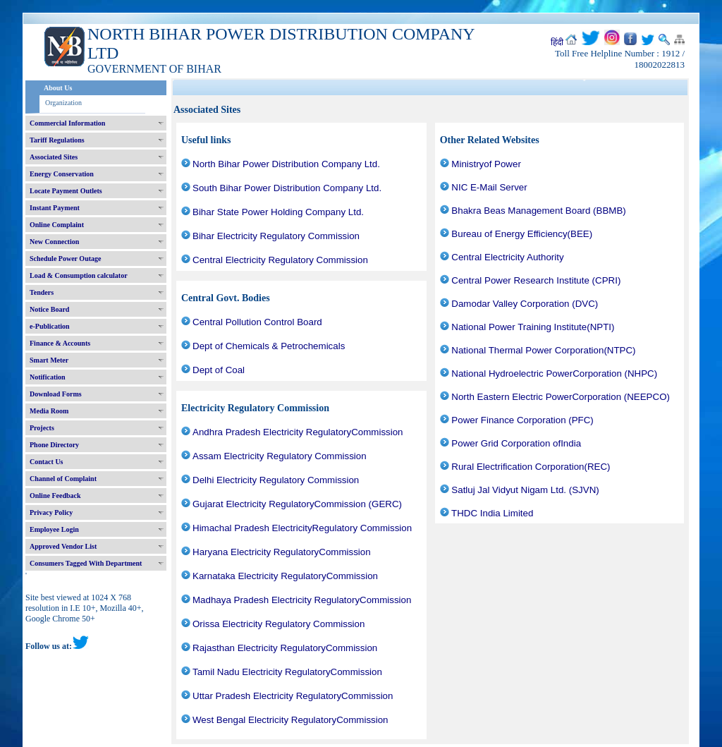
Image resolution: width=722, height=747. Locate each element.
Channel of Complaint (63, 478)
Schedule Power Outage (65, 258)
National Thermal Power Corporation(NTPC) (543, 350)
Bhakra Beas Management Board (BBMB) (538, 210)
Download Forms (56, 394)
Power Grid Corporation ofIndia (516, 443)
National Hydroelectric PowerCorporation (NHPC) (554, 373)
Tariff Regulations (57, 140)
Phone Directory (54, 445)
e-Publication (50, 326)
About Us (58, 88)
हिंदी (557, 42)
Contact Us (46, 462)
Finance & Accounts (60, 343)
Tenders (42, 292)
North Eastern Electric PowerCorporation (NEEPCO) (560, 396)
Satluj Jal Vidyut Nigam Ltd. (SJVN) (525, 490)
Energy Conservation (62, 174)
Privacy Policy (51, 512)
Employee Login (54, 529)
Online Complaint (57, 225)
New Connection (54, 241)
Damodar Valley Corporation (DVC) (524, 303)
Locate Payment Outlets (66, 191)
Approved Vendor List (63, 546)
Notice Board (49, 309)
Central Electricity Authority (507, 257)
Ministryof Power (486, 164)
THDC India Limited (492, 513)
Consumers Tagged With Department (86, 563)
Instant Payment (55, 208)
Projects (42, 428)
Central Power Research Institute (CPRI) (535, 280)
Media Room (49, 411)
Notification (48, 377)
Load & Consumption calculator (79, 275)
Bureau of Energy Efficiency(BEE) (521, 234)
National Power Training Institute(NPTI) (532, 327)
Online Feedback (55, 495)
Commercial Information (67, 123)
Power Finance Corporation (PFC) (522, 420)
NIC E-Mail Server (489, 187)
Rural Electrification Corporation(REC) (530, 466)
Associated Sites (54, 157)
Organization (63, 103)
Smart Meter (49, 360)
